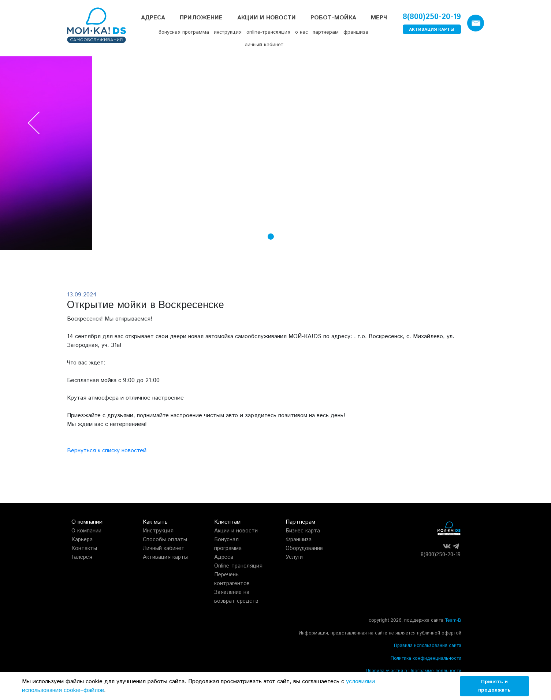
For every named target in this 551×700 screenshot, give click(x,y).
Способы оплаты (165, 539)
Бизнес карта (303, 531)
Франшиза (299, 539)
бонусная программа (184, 32)
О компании (86, 531)
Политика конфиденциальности (426, 658)
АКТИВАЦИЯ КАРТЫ (431, 29)
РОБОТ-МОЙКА (333, 18)
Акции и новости (236, 531)
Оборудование (304, 548)
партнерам (326, 32)
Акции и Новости (266, 18)
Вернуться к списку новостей (106, 450)
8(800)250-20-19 (432, 17)
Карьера (82, 539)
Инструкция (158, 531)
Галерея (81, 557)
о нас (301, 32)
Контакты (84, 548)
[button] (261, 238)
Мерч (379, 18)
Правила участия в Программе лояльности (413, 670)
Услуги (294, 557)
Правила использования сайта (427, 645)
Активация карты (165, 557)
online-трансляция (268, 32)
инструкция (228, 32)
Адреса (153, 18)
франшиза (355, 32)
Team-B (453, 620)
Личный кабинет (164, 548)
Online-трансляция (238, 566)
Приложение (201, 18)
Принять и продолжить (494, 686)
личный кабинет (264, 44)
